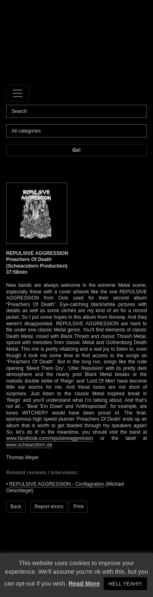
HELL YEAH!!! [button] (125, 584)
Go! (76, 150)
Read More (84, 583)
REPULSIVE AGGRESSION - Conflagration (56, 484)
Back (16, 506)
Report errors (49, 506)
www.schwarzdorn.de (29, 445)
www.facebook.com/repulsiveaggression (49, 438)
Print (78, 506)
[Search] (76, 111)
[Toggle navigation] (17, 93)
